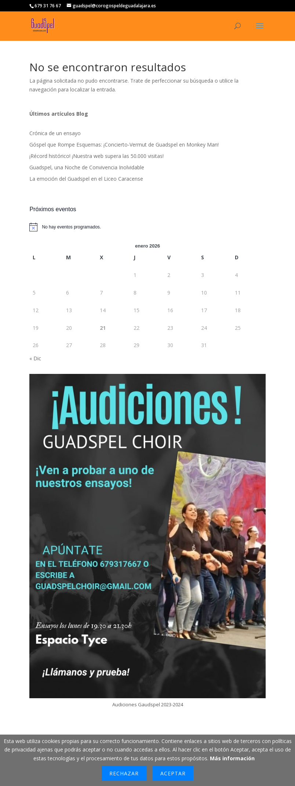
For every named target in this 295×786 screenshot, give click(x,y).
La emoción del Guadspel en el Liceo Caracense (86, 178)
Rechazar (124, 773)
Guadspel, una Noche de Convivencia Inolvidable (86, 167)
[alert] (147, 227)
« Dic (35, 358)
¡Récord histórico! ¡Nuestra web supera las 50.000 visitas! (96, 155)
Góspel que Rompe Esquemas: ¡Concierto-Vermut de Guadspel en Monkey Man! (124, 144)
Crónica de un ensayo (55, 133)
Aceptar (173, 773)
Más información (232, 758)
